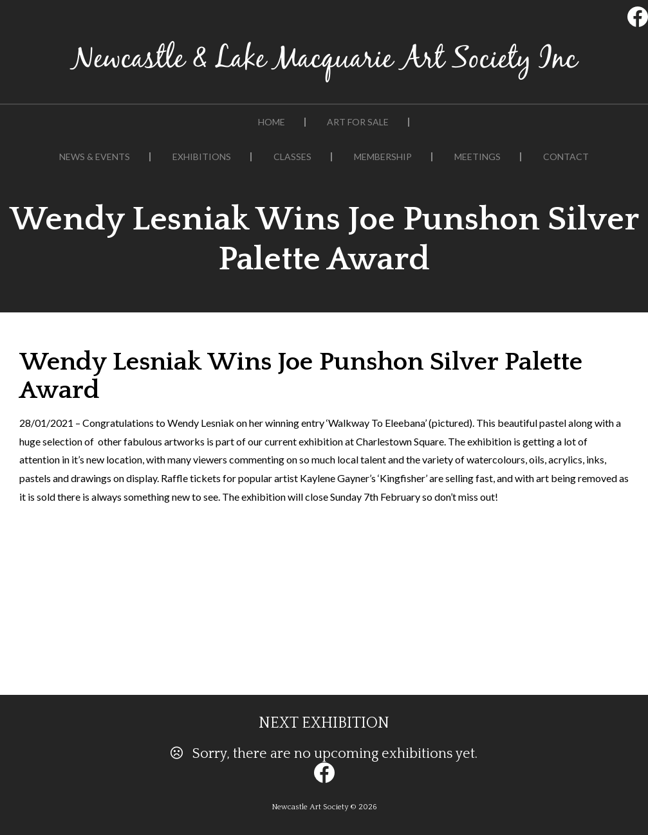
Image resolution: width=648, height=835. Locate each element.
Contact (566, 156)
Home (271, 122)
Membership (383, 156)
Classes (292, 156)
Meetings (477, 156)
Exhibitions (201, 156)
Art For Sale (358, 122)
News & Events (94, 156)
